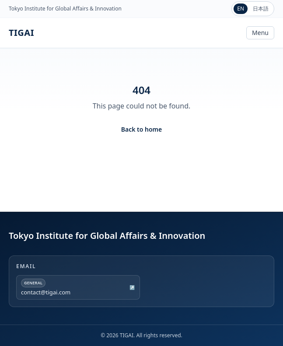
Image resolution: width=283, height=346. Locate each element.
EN (240, 8)
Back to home (141, 129)
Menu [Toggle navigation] (260, 32)
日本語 (261, 8)
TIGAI (21, 32)
